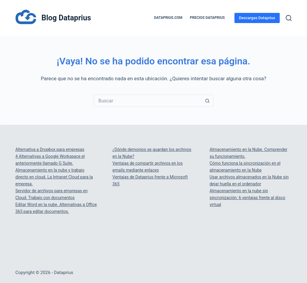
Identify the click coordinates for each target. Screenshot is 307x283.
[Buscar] (289, 18)
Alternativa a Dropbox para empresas (49, 149)
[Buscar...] (147, 101)
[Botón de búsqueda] (207, 101)
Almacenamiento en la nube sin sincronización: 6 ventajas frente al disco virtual (247, 197)
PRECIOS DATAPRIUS (207, 18)
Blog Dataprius (66, 17)
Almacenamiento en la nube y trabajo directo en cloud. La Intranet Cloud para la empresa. (54, 177)
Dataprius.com (168, 18)
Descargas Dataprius (257, 18)
